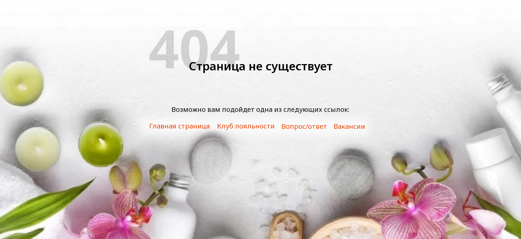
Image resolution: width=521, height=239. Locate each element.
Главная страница (179, 125)
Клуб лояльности (246, 125)
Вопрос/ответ (304, 126)
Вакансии (349, 126)
